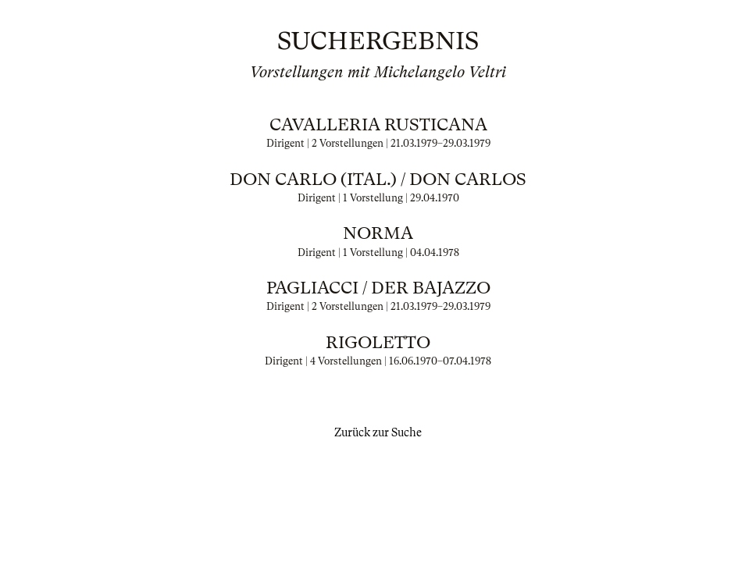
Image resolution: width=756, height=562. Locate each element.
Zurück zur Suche (378, 432)
